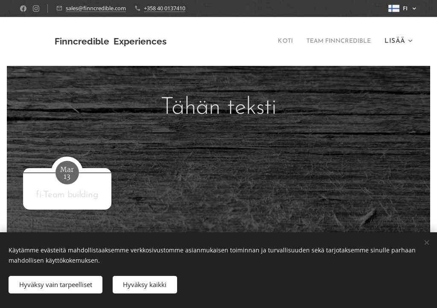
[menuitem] (275, 41)
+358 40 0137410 (164, 8)
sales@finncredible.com (96, 8)
